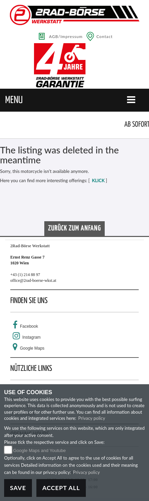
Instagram (31, 337)
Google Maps (32, 348)
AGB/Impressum (66, 36)
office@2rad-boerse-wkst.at (33, 280)
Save (18, 487)
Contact (104, 36)
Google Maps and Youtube (39, 450)
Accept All (61, 487)
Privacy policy (91, 418)
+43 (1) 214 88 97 (25, 274)
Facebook (29, 326)
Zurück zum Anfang (74, 228)
